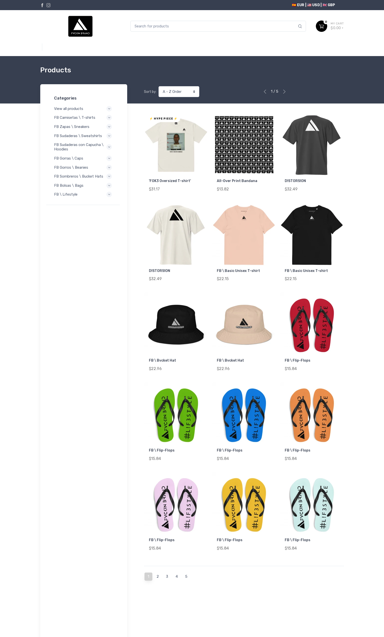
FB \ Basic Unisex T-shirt (238, 268)
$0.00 (337, 26)
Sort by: (150, 92)
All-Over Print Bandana (237, 181)
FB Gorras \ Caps (84, 158)
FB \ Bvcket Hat (162, 355)
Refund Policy (59, 621)
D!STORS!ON (295, 181)
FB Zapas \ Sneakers (84, 126)
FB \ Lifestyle (84, 199)
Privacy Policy (59, 614)
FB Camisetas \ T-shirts (84, 117)
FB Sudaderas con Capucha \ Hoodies (84, 147)
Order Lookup (331, 621)
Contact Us (333, 613)
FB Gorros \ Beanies (84, 167)
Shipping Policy (88, 621)
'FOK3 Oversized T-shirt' (170, 181)
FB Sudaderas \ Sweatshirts (84, 136)
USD (339, 5)
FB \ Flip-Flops (297, 355)
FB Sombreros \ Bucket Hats (84, 178)
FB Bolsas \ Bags (84, 190)
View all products (84, 108)
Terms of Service (90, 614)
